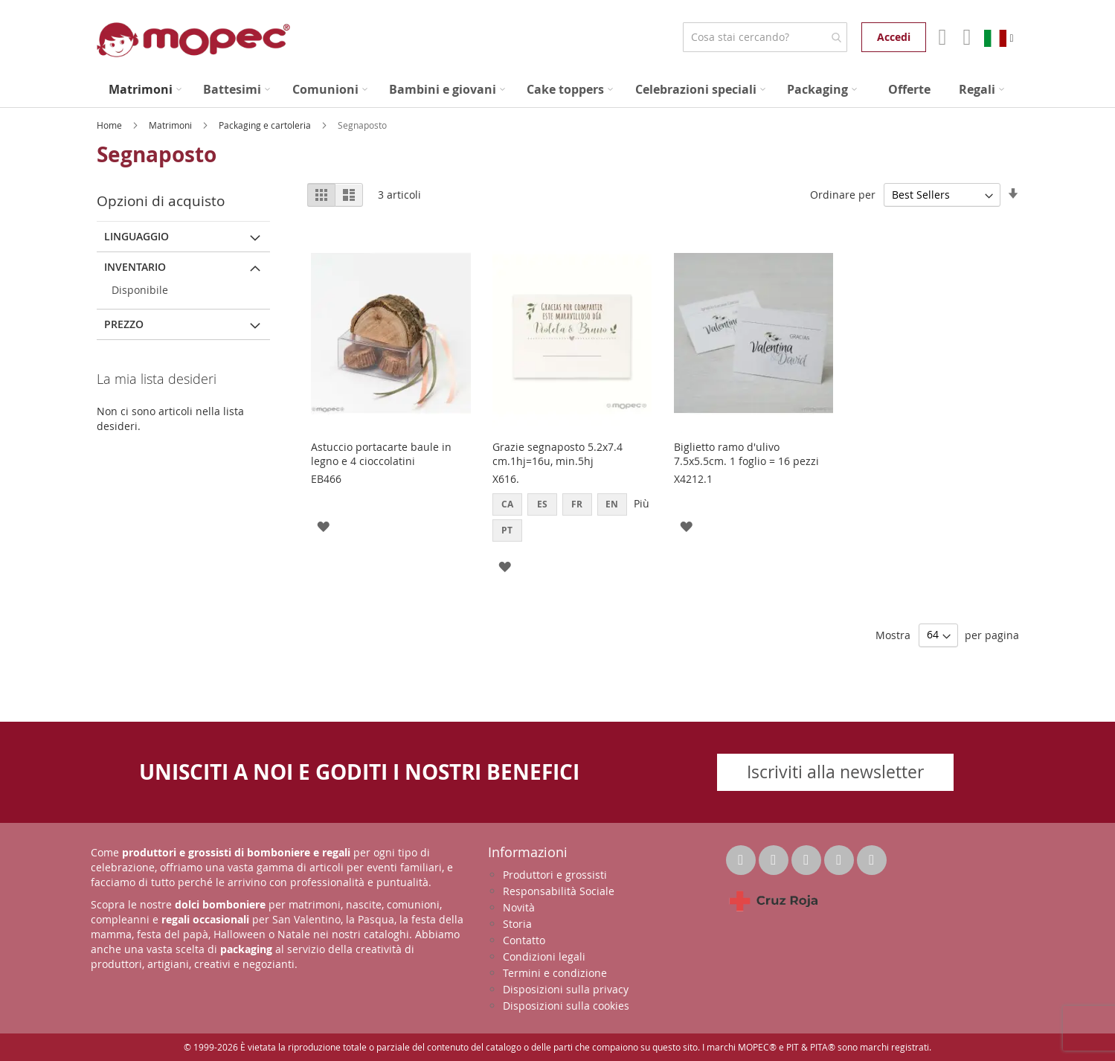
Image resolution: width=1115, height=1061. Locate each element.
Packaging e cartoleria (266, 125)
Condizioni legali (544, 956)
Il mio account (940, 37)
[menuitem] (145, 89)
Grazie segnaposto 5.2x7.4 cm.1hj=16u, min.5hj (557, 454)
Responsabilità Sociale (558, 891)
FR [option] (576, 504)
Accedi (893, 37)
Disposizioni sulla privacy (566, 989)
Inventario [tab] (135, 267)
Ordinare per (842, 194)
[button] (323, 526)
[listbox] (572, 519)
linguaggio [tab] (136, 236)
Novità (519, 907)
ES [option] (542, 504)
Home (110, 125)
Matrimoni (171, 125)
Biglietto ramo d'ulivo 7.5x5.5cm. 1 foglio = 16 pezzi (746, 454)
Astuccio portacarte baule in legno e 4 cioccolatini (381, 454)
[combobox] (765, 37)
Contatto (524, 940)
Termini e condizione (555, 973)
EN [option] (611, 504)
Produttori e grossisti (555, 875)
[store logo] (193, 39)
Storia (517, 924)
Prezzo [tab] (124, 324)
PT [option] (506, 530)
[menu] (558, 89)
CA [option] (507, 504)
